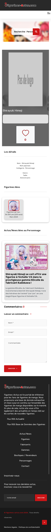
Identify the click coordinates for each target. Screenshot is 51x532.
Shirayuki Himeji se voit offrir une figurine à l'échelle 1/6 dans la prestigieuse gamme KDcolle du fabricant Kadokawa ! (26, 278)
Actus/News (25, 434)
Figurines (25, 439)
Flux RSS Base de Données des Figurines (26, 424)
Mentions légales (10, 527)
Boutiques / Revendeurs (25, 455)
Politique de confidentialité (29, 527)
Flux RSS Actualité (15, 419)
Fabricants (25, 444)
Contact (25, 466)
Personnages (25, 461)
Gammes (25, 450)
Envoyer (12, 368)
